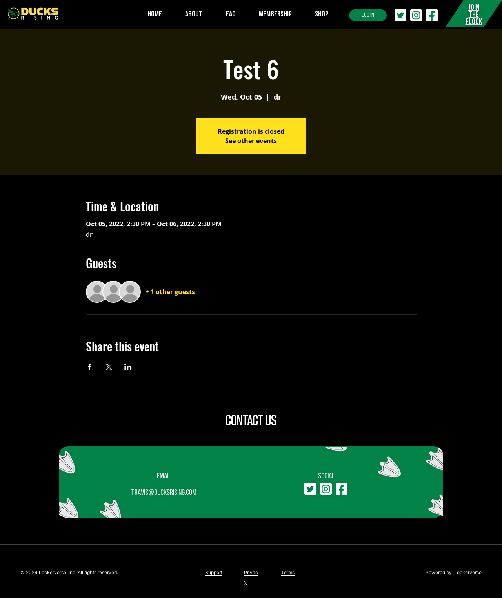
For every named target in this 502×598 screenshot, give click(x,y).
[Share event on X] (109, 367)
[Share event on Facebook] (89, 367)
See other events (251, 140)
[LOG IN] (368, 15)
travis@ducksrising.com (163, 493)
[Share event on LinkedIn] (128, 367)
